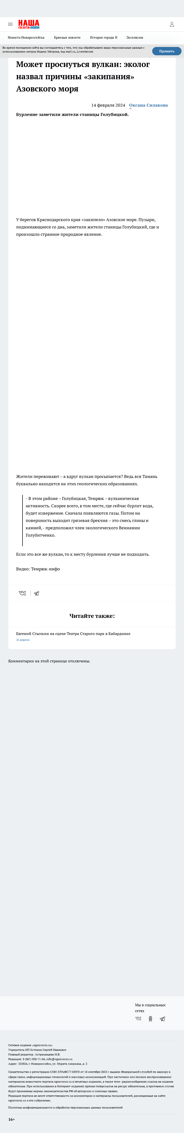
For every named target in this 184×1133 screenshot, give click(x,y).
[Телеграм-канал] (163, 1019)
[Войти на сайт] (172, 24)
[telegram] (38, 593)
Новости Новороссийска (26, 37)
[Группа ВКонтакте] (138, 1019)
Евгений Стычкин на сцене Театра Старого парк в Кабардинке (92, 637)
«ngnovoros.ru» (42, 1045)
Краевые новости (67, 37)
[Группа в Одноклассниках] (150, 1019)
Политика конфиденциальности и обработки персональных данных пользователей (65, 1107)
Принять (166, 51)
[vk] (23, 593)
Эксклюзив (134, 37)
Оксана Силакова (148, 105)
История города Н (103, 37)
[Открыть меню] (10, 24)
